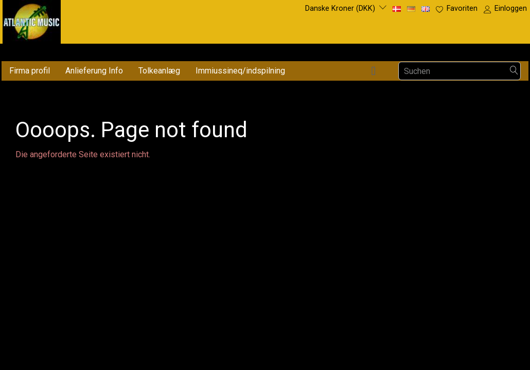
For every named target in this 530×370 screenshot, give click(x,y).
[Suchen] (514, 71)
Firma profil (29, 71)
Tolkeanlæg (159, 71)
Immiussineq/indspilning (240, 71)
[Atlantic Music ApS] (32, 19)
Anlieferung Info (94, 71)
